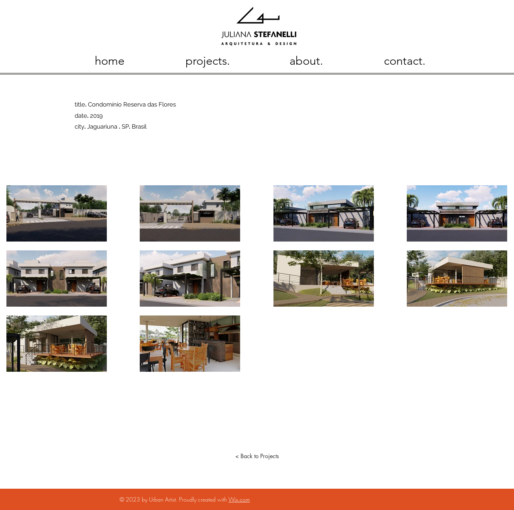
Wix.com (239, 499)
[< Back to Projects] (257, 456)
